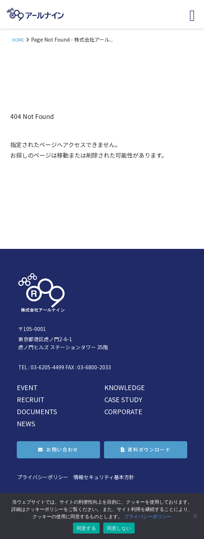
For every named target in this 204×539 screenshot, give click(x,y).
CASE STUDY (123, 399)
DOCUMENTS (37, 411)
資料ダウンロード (149, 449)
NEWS (26, 423)
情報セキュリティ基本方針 (103, 477)
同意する (86, 528)
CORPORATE (123, 411)
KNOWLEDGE (124, 387)
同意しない (119, 528)
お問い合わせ (62, 449)
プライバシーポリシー (42, 477)
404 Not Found (32, 116)
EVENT (27, 387)
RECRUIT (31, 399)
